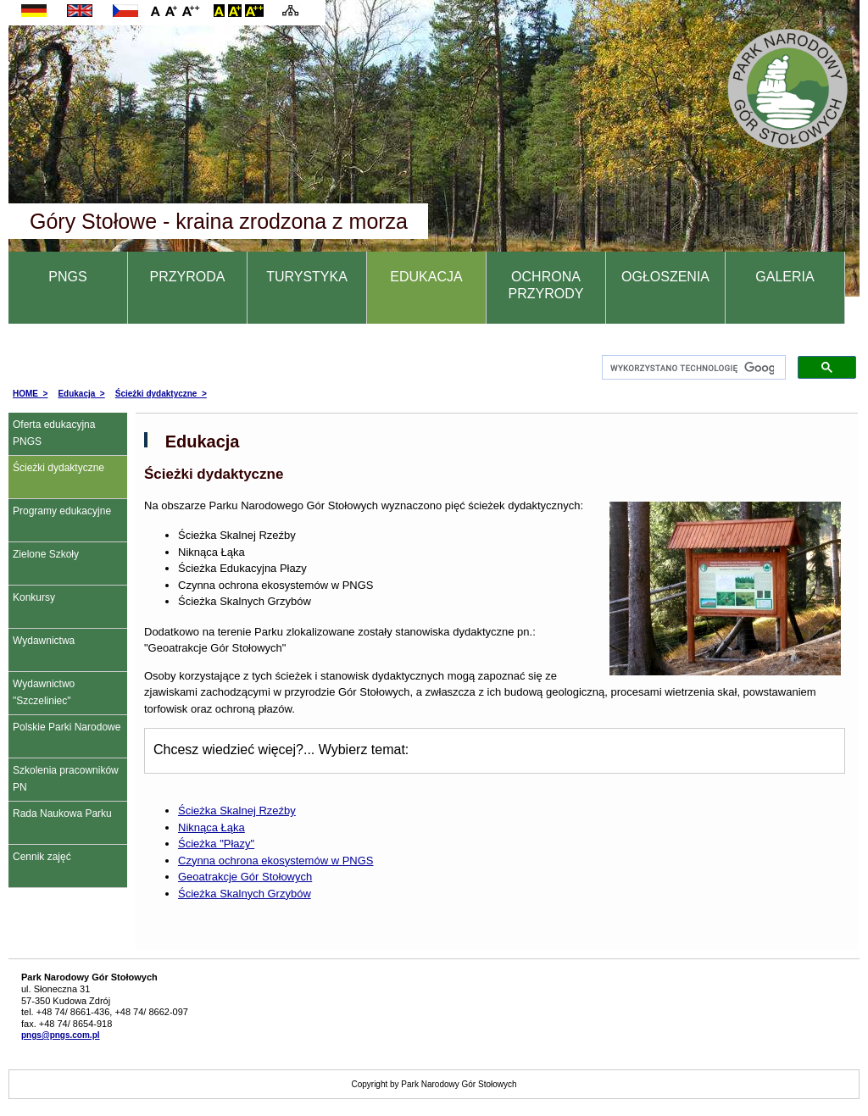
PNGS (67, 276)
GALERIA (784, 276)
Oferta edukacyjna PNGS (54, 433)
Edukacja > (81, 393)
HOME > (30, 393)
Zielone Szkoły (46, 554)
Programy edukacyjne (62, 511)
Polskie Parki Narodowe (66, 727)
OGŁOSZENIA (665, 276)
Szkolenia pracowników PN (66, 778)
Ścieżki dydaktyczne (58, 468)
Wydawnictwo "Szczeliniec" (44, 692)
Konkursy (34, 597)
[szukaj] (692, 367)
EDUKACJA (426, 276)
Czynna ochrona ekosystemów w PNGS (275, 860)
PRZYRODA (187, 276)
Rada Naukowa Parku (62, 813)
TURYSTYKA (307, 276)
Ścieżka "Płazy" (216, 843)
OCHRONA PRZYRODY (546, 285)
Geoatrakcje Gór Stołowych (245, 876)
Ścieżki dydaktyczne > (161, 393)
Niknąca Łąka (211, 827)
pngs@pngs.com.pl (60, 1035)
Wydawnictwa (44, 641)
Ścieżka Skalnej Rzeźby (237, 810)
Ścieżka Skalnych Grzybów (244, 893)
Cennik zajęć (42, 857)
